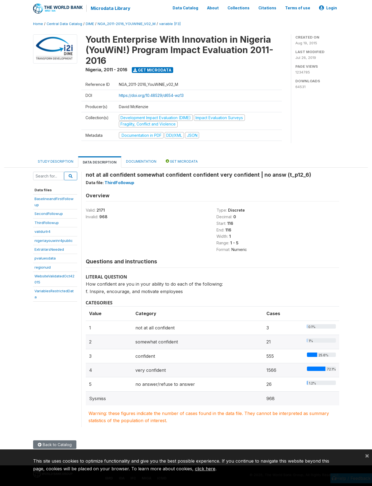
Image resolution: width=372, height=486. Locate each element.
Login (328, 8)
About (213, 8)
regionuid (42, 266)
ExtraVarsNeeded (49, 249)
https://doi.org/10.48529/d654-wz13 (151, 95)
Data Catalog (185, 8)
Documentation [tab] (141, 161)
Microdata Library (110, 8)
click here (205, 468)
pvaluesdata (45, 258)
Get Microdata (152, 69)
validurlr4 (42, 231)
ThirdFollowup (46, 222)
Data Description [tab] (100, 162)
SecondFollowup (48, 213)
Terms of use (297, 8)
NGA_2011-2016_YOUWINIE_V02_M (127, 23)
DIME (90, 23)
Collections (239, 8)
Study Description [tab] (55, 161)
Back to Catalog (55, 444)
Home (38, 23)
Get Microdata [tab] (182, 160)
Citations (267, 8)
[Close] (367, 455)
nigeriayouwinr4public (53, 240)
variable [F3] (170, 23)
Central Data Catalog (64, 23)
